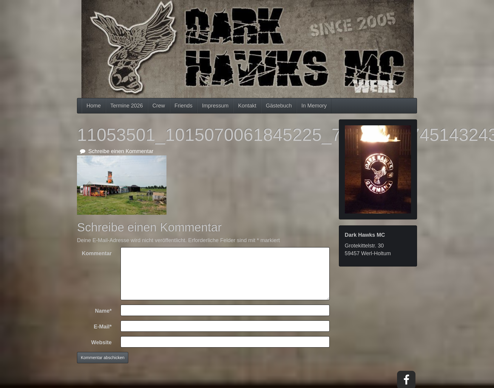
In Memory (314, 106)
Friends (183, 106)
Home (94, 106)
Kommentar (97, 253)
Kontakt (247, 106)
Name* (103, 311)
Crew (158, 106)
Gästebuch (279, 106)
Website (101, 342)
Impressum (215, 106)
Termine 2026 (126, 106)
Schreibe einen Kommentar (116, 151)
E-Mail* (103, 327)
